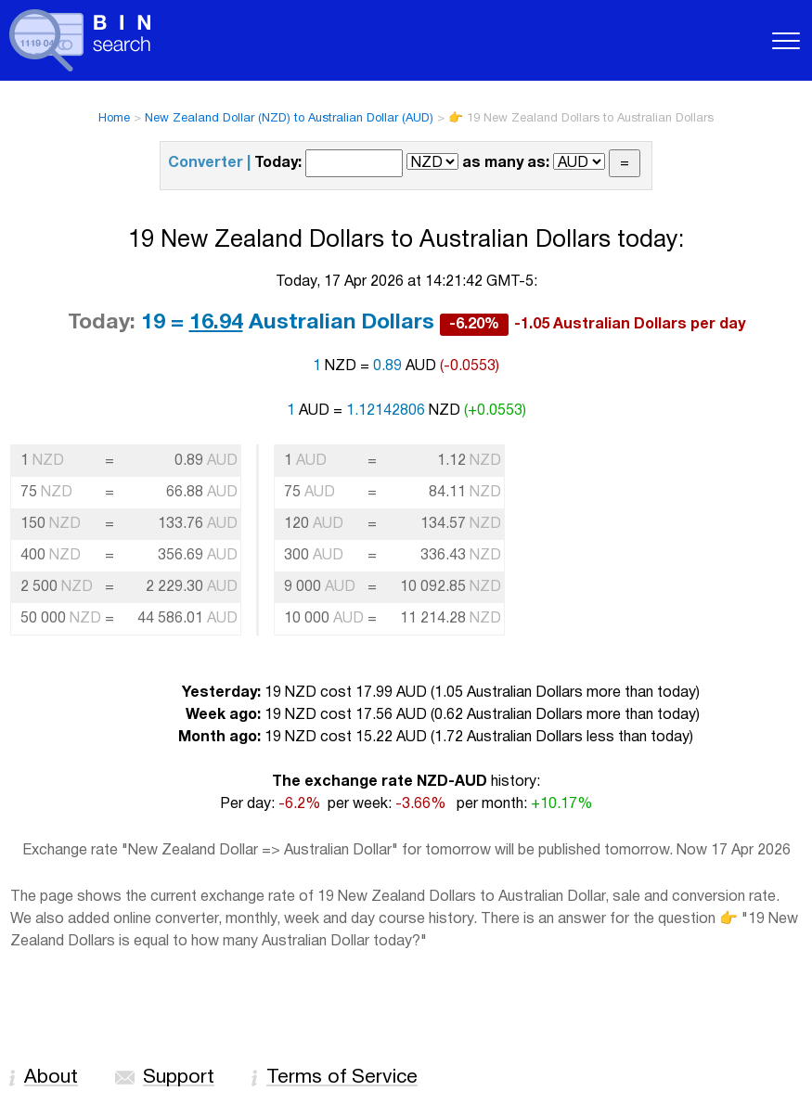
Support (178, 1077)
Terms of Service (342, 1077)
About (51, 1077)
